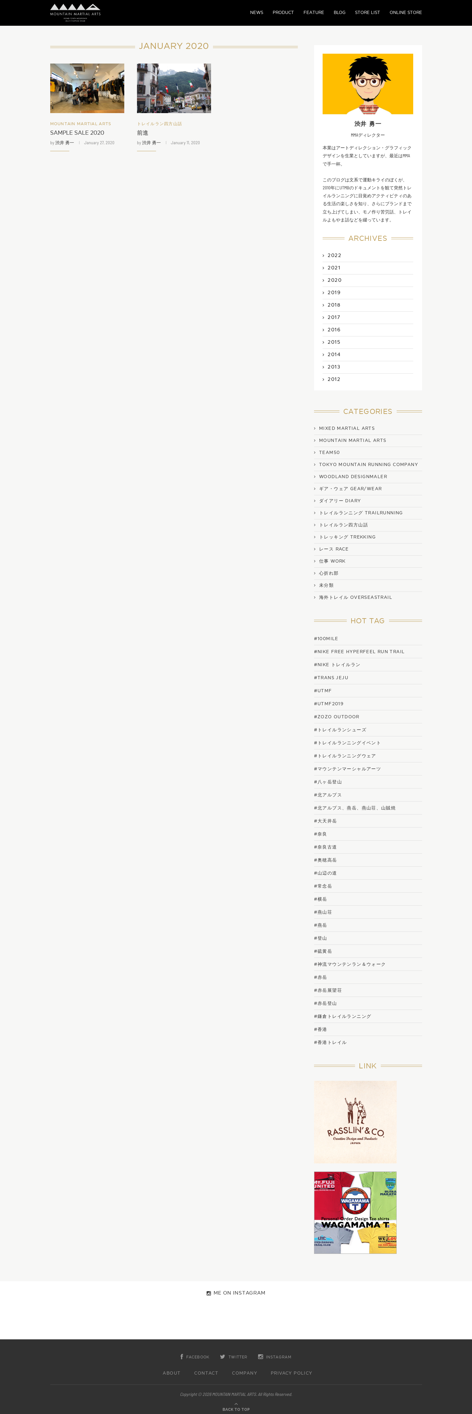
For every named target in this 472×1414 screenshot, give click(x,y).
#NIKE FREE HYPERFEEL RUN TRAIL (359, 651)
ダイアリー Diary (340, 501)
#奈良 (320, 834)
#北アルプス (328, 795)
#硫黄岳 (323, 951)
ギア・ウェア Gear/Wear (350, 489)
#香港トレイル (330, 1042)
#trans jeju (331, 677)
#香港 (320, 1029)
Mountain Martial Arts (81, 124)
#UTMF (323, 690)
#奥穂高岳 (325, 860)
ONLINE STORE (406, 12)
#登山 (320, 938)
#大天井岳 (325, 821)
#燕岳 (320, 925)
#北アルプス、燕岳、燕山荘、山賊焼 (355, 808)
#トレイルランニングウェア (345, 756)
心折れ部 (329, 573)
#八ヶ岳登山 (328, 782)
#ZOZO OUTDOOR (336, 717)
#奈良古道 (325, 847)
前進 (142, 133)
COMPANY (244, 1373)
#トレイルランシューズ (340, 730)
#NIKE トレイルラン (337, 664)
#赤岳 (320, 977)
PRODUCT (283, 12)
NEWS (256, 12)
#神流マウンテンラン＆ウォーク (350, 964)
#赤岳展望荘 (328, 990)
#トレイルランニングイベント (347, 743)
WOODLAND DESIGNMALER (353, 477)
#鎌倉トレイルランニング (343, 1016)
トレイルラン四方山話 (159, 124)
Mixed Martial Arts (347, 428)
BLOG (339, 12)
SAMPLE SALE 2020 (77, 133)
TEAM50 (329, 452)
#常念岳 (323, 886)
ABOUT (172, 1373)
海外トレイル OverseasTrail (355, 597)
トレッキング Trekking (347, 537)
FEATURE (314, 12)
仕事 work (332, 561)
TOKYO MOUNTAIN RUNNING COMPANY (368, 465)
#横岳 (320, 899)
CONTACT (206, 1373)
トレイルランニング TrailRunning (361, 513)
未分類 (326, 585)
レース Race (334, 549)
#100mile (326, 638)
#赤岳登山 (325, 1003)
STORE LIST (367, 12)
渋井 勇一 (64, 142)
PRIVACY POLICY (291, 1373)
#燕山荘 (323, 912)
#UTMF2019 (329, 704)
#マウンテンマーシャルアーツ (347, 769)
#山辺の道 (325, 873)
